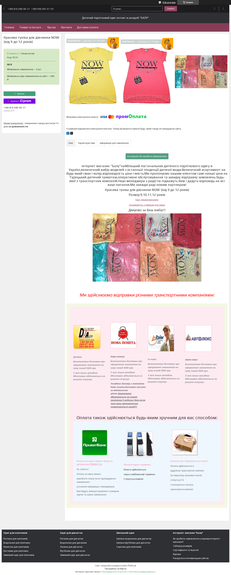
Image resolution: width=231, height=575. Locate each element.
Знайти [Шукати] (170, 8)
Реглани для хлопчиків (15, 538)
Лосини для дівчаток (71, 546)
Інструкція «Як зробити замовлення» (147, 156)
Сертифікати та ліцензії (186, 550)
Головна (9, 27)
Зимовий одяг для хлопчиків (18, 555)
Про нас (51, 27)
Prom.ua (132, 565)
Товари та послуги (30, 27)
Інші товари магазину (146, 199)
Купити (20, 93)
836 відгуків (169, 2)
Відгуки (177, 554)
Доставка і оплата (87, 27)
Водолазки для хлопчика (16, 542)
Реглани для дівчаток (71, 538)
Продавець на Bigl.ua (115, 568)
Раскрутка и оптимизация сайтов (191, 558)
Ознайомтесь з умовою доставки (147, 205)
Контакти (66, 27)
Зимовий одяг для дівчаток (75, 555)
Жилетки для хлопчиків (16, 546)
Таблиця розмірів (182, 546)
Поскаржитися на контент (115, 572)
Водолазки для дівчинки (73, 542)
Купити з (21, 101)
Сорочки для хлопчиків (128, 546)
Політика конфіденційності (143, 572)
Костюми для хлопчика (15, 550)
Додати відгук (214, 8)
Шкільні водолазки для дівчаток (133, 538)
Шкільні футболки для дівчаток (133, 542)
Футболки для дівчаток (72, 550)
